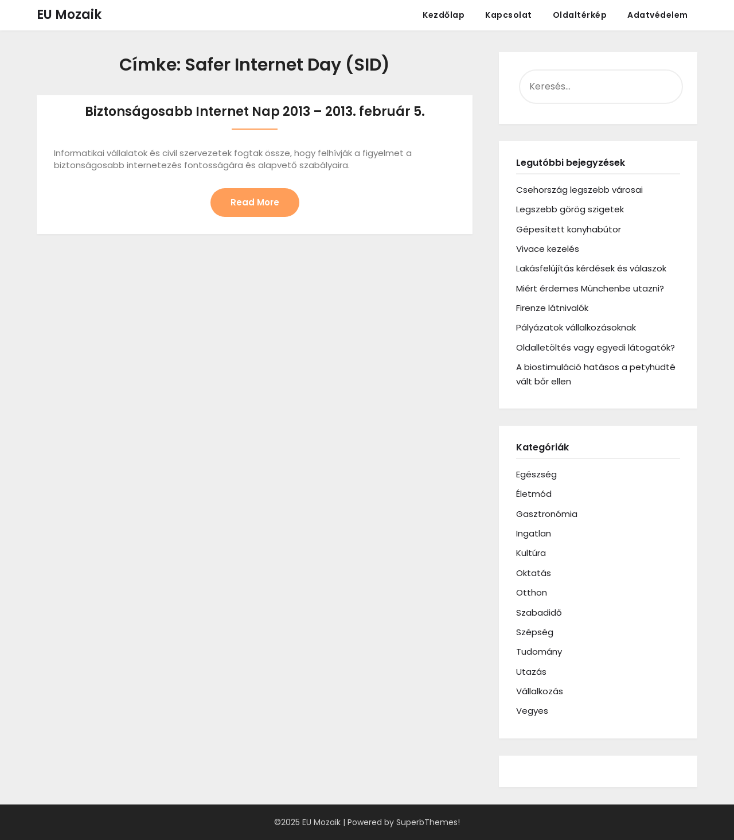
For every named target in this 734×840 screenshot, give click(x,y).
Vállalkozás (539, 691)
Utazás (531, 672)
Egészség (536, 474)
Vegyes (532, 711)
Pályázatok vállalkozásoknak (576, 327)
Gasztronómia (546, 514)
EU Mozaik (69, 15)
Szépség (534, 632)
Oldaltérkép (580, 15)
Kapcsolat (508, 15)
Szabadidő (539, 612)
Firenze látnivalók (552, 308)
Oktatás (533, 573)
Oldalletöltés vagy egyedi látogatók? (595, 347)
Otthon (531, 592)
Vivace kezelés (547, 249)
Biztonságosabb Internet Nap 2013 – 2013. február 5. (255, 111)
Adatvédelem (657, 15)
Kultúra (531, 553)
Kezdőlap (443, 15)
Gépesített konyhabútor (568, 229)
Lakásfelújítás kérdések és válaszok (591, 268)
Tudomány (539, 651)
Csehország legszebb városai (579, 190)
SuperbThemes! (428, 822)
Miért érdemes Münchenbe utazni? (590, 288)
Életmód (534, 494)
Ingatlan (533, 533)
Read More (255, 202)
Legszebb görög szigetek (570, 209)
